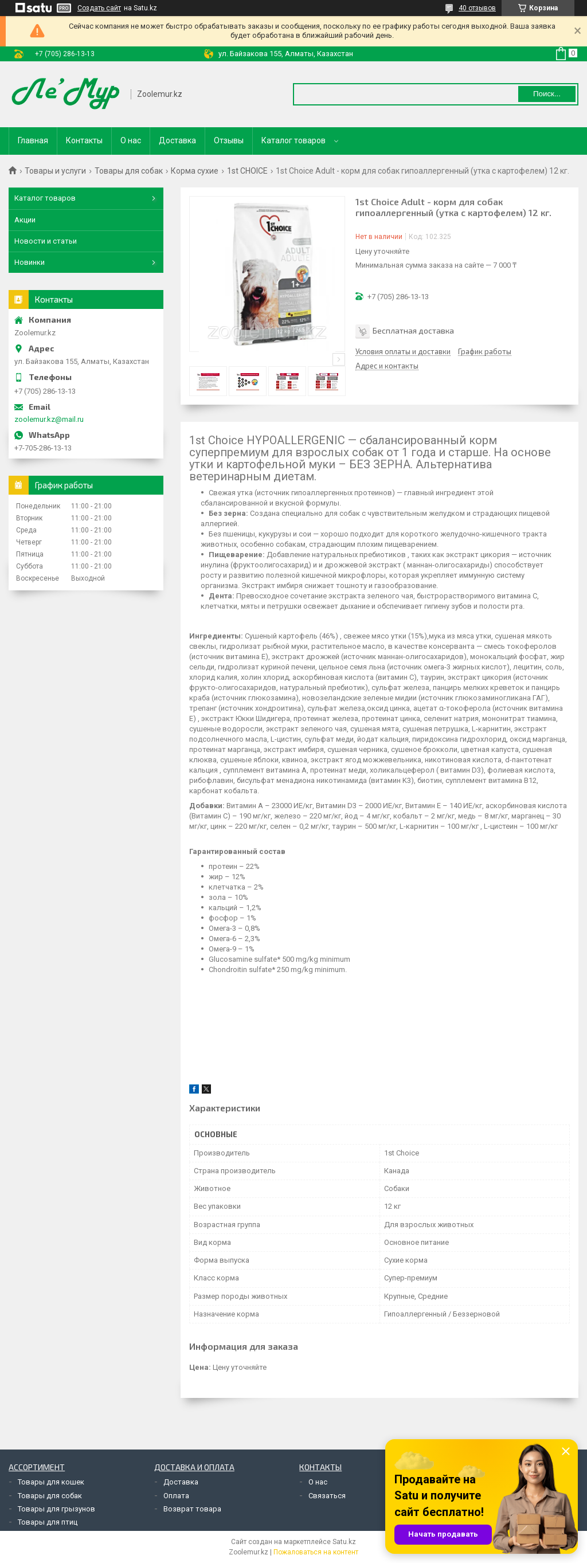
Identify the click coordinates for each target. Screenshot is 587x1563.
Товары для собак (129, 170)
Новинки (29, 262)
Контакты (84, 140)
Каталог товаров (293, 140)
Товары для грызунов (56, 1509)
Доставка (177, 140)
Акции (25, 220)
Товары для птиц (47, 1522)
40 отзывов (477, 8)
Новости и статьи (45, 241)
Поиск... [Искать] (547, 93)
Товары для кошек (51, 1482)
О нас (130, 140)
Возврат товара (192, 1509)
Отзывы (229, 140)
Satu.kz (344, 1542)
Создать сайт (99, 8)
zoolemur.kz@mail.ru (49, 419)
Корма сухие (194, 170)
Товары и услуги (55, 170)
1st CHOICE (247, 170)
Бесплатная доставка (413, 330)
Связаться (327, 1495)
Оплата (176, 1495)
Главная (33, 140)
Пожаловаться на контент (315, 1552)
